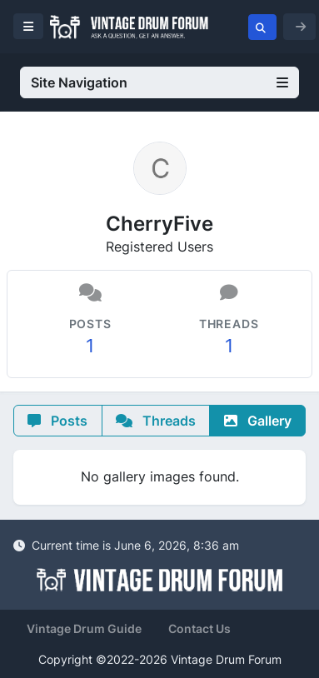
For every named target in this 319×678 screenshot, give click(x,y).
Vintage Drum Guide (84, 628)
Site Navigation (159, 82)
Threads (156, 420)
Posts (57, 420)
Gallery (258, 420)
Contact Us (199, 628)
